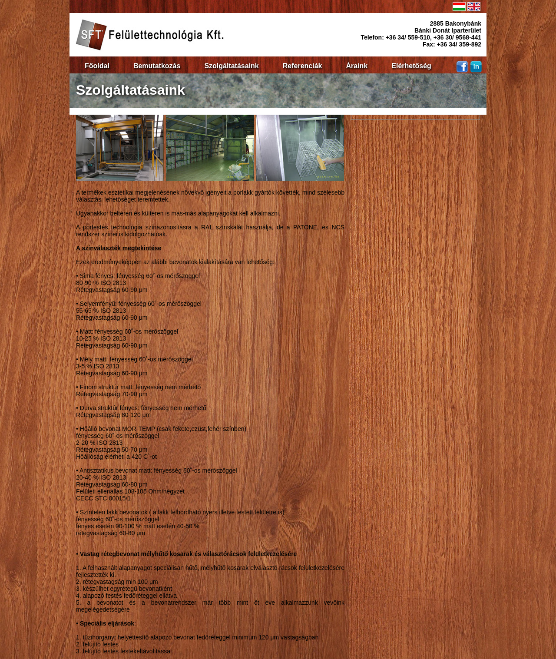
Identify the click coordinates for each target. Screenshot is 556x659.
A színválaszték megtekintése (118, 248)
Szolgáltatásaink (231, 66)
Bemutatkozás (156, 66)
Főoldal (97, 66)
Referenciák (302, 66)
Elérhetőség (411, 66)
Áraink (356, 66)
